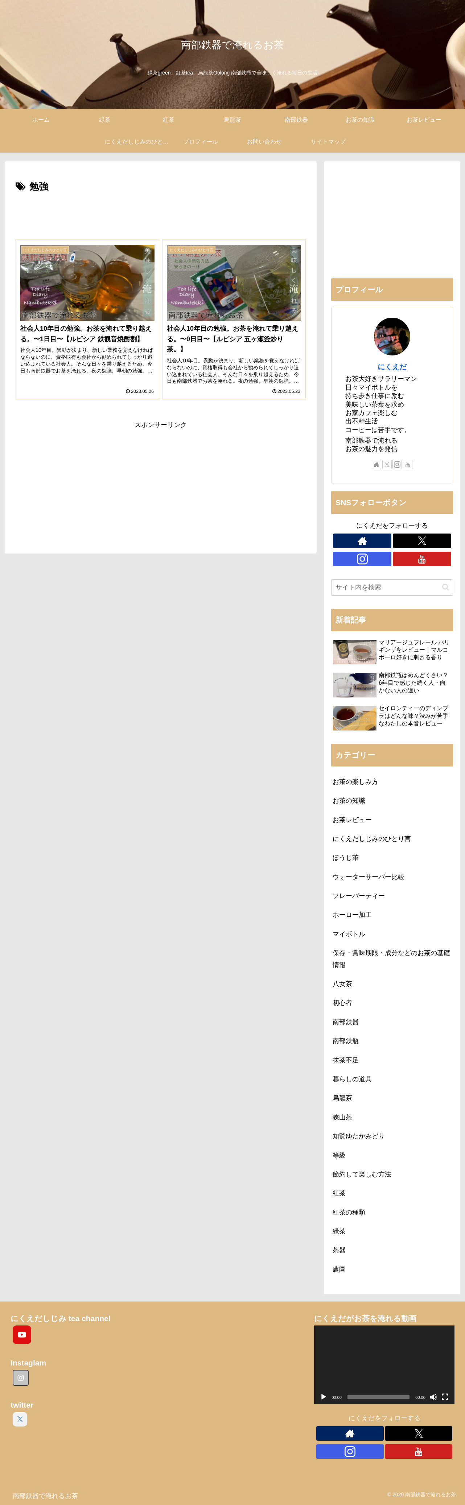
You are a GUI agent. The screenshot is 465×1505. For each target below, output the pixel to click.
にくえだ (392, 367)
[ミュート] (433, 1397)
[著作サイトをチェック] (376, 464)
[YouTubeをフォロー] (407, 464)
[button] (445, 587)
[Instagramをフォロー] (397, 464)
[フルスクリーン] (445, 1397)
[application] (384, 1364)
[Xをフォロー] (387, 464)
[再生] (323, 1397)
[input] (392, 587)
